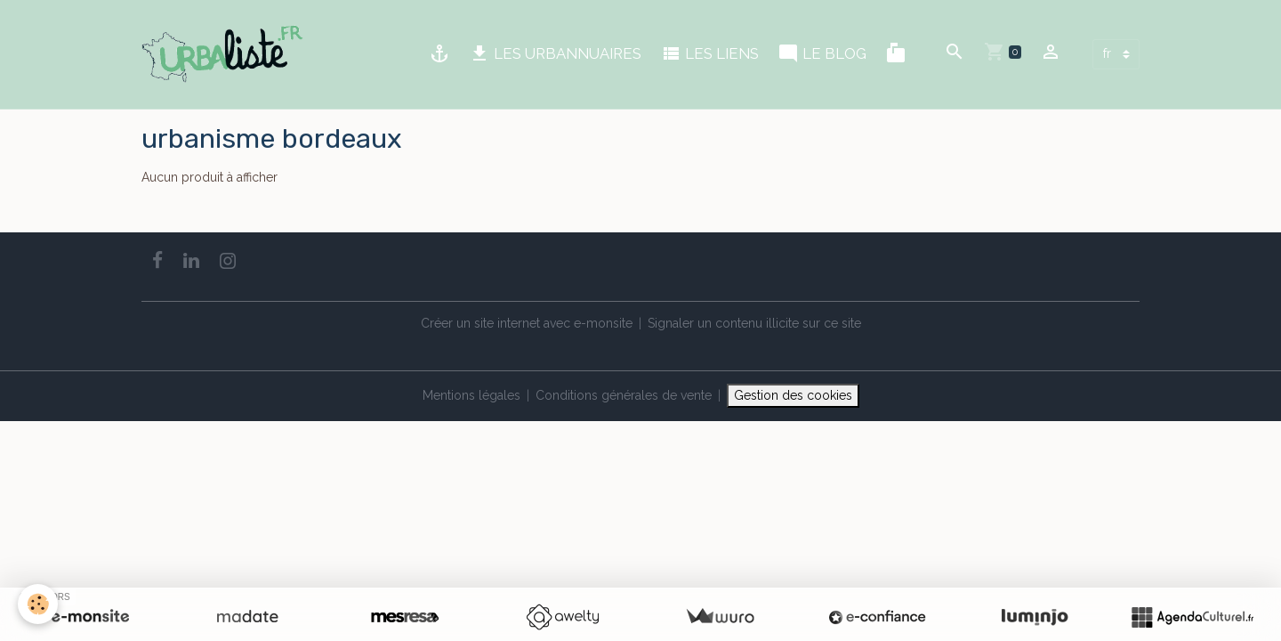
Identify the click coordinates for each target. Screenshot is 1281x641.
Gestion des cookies (793, 395)
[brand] (225, 54)
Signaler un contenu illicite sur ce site (754, 323)
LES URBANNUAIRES (555, 54)
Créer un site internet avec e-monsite (526, 323)
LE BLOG (821, 54)
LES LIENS (709, 54)
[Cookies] (38, 604)
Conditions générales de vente (624, 395)
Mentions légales (471, 395)
